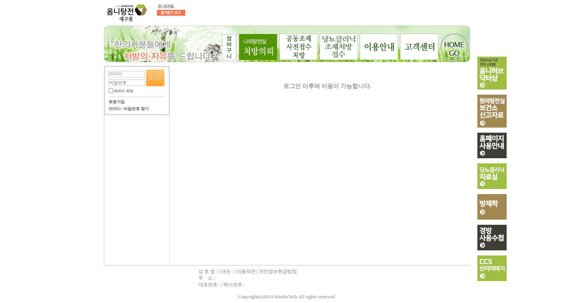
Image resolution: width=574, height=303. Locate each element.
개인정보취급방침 (278, 271)
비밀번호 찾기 (136, 109)
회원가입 (117, 102)
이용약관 (246, 271)
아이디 (115, 109)
